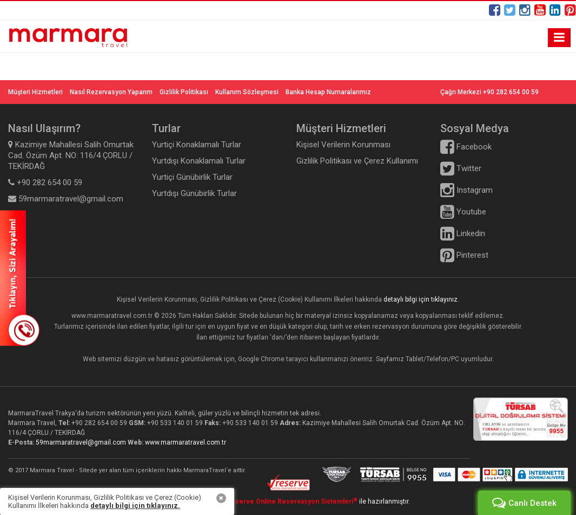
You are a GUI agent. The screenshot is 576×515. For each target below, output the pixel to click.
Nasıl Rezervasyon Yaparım (111, 92)
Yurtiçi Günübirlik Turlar (192, 177)
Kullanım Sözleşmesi (247, 92)
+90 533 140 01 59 (175, 423)
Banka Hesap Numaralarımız (328, 92)
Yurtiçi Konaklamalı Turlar (196, 144)
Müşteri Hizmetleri (35, 92)
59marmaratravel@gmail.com (82, 442)
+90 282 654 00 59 (99, 423)
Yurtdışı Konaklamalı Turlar (199, 161)
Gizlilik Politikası (184, 92)
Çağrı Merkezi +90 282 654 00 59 (489, 92)
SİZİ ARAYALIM (19, 277)
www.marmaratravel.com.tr (185, 442)
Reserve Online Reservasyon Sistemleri (292, 501)
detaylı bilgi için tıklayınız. (421, 299)
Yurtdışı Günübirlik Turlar (194, 193)
